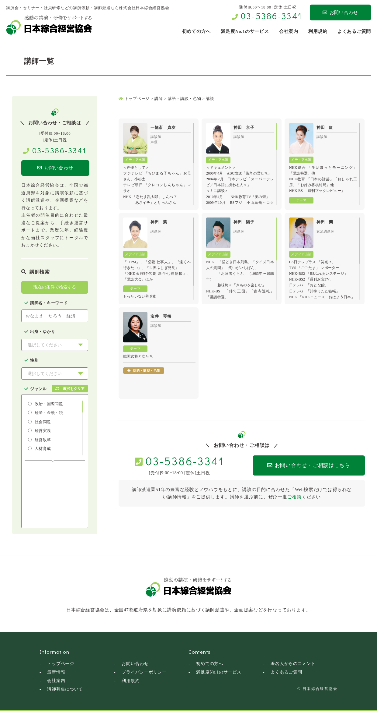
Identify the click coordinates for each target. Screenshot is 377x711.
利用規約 (131, 681)
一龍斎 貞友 (163, 127)
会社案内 (56, 681)
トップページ (60, 664)
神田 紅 (324, 127)
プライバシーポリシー (144, 672)
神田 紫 (158, 222)
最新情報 (56, 672)
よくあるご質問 (286, 672)
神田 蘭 (324, 222)
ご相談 (294, 496)
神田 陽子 (243, 222)
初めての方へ (209, 664)
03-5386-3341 (271, 15)
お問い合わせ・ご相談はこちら (304, 466)
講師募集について (65, 689)
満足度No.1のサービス (218, 672)
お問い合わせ (340, 12)
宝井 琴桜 (160, 316)
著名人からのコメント (293, 664)
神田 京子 (243, 127)
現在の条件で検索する (54, 287)
